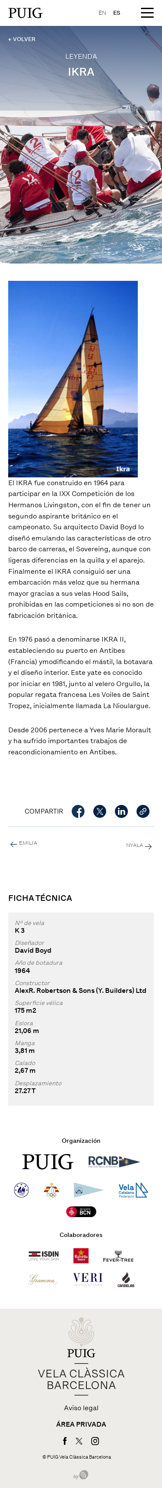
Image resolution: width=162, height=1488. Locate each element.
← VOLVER (21, 39)
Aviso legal (81, 1408)
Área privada (81, 1424)
